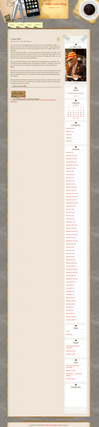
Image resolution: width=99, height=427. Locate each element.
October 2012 (70, 162)
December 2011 (70, 193)
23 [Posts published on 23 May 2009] (80, 114)
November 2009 (70, 272)
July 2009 (68, 285)
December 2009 (70, 269)
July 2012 (68, 171)
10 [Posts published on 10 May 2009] (83, 110)
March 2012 (69, 184)
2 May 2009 (15, 39)
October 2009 (70, 275)
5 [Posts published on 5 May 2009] (70, 110)
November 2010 (70, 234)
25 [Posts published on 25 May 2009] (68, 116)
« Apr (73, 118)
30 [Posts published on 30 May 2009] (80, 116)
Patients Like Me (70, 351)
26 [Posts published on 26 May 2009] (70, 116)
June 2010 (69, 250)
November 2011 (70, 196)
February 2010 (70, 263)
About (12, 25)
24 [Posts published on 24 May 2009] (83, 114)
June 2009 (69, 288)
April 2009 (69, 294)
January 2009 (70, 304)
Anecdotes (69, 128)
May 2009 (69, 291)
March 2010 (69, 260)
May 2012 (69, 177)
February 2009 (70, 301)
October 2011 (70, 200)
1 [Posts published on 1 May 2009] (78, 109)
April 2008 (69, 310)
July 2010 (68, 247)
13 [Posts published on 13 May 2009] (73, 112)
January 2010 (70, 266)
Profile (38, 25)
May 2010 (69, 253)
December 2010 (70, 231)
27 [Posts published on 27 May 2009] (73, 116)
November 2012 (70, 158)
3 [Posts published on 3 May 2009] (83, 109)
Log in (67, 331)
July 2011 (68, 209)
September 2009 (70, 278)
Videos (68, 141)
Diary (29, 25)
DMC (24, 86)
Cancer (21, 25)
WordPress (69, 334)
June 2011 (69, 212)
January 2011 (70, 228)
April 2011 (69, 218)
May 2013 (69, 152)
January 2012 (70, 190)
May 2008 (69, 307)
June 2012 (69, 174)
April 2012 (69, 181)
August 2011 (69, 206)
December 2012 (70, 155)
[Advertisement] (75, 397)
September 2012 (70, 165)
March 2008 (69, 313)
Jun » (77, 118)
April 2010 (69, 256)
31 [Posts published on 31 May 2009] (83, 116)
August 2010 (69, 244)
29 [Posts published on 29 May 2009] (78, 116)
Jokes (67, 134)
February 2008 (70, 316)
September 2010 (70, 241)
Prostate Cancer (70, 354)
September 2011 (70, 203)
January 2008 (70, 320)
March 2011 (69, 222)
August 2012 (69, 168)
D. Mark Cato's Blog (53, 4)
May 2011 (69, 215)
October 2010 (70, 237)
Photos (68, 138)
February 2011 (70, 225)
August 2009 (69, 282)
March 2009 (69, 297)
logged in (24, 99)
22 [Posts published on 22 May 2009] (78, 114)
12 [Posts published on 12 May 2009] (70, 112)
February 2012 (70, 187)
